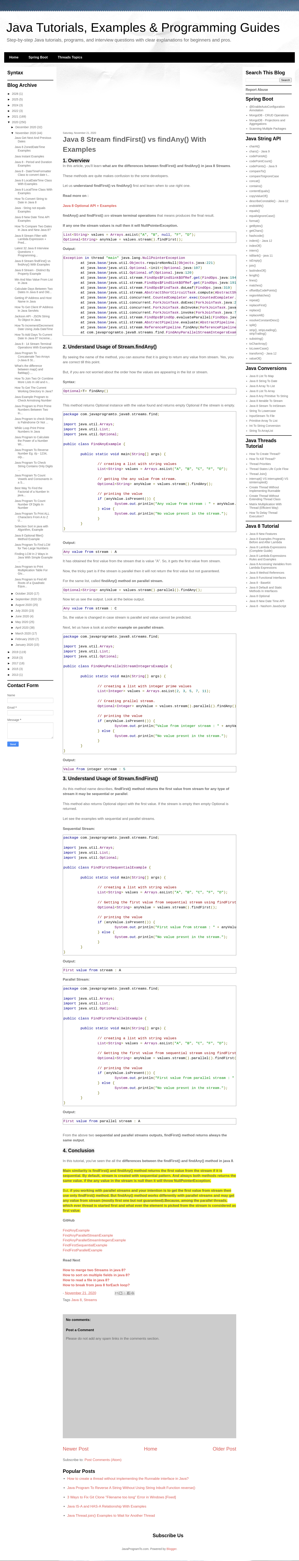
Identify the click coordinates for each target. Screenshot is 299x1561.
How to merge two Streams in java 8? (94, 1270)
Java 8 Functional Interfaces (267, 577)
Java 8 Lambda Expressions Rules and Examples (267, 557)
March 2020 (23, 633)
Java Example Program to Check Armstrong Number (33, 398)
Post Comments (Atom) (103, 1460)
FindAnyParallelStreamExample (88, 1235)
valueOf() (255, 358)
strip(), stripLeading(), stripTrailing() (263, 331)
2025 (15, 99)
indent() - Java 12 (260, 240)
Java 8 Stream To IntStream (267, 406)
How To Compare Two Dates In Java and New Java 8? (33, 228)
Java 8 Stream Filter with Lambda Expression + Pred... (31, 239)
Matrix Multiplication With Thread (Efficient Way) (265, 506)
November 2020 (26, 133)
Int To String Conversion (265, 425)
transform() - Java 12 (263, 353)
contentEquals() (259, 191)
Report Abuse (257, 89)
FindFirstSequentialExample (85, 1245)
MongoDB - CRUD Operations (269, 115)
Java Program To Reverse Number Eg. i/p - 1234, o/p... (32, 453)
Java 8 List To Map (261, 376)
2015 (15, 669)
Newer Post (76, 1449)
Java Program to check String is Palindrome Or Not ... (34, 420)
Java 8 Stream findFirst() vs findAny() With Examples (32, 262)
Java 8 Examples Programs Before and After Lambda (267, 540)
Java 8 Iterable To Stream (266, 401)
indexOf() (255, 245)
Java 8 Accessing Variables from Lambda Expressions (270, 565)
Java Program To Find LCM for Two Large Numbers (32, 546)
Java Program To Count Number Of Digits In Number (30, 504)
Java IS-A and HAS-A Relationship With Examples (106, 1506)
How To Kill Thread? (262, 459)
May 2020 (22, 622)
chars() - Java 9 (259, 151)
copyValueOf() (258, 196)
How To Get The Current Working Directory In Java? (34, 389)
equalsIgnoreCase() (262, 216)
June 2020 (22, 616)
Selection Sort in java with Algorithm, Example (31, 528)
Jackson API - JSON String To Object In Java (32, 318)
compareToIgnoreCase (264, 176)
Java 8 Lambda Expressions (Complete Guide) (267, 549)
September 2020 (26, 599)
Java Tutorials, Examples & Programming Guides (143, 27)
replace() (255, 310)
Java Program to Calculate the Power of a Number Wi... (32, 441)
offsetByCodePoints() (263, 290)
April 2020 (22, 627)
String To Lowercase (262, 411)
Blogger (171, 1549)
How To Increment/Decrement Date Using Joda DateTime (34, 327)
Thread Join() (258, 474)
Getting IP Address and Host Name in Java (33, 299)
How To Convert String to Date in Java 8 (31, 200)
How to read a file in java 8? (86, 1280)
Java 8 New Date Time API (266, 601)
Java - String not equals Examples (30, 209)
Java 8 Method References (266, 572)
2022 (15, 111)
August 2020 (24, 604)
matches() (255, 285)
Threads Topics (70, 57)
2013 (15, 674)
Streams (90, 1300)
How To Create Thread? (264, 454)
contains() (255, 186)
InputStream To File (262, 416)
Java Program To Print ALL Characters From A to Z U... (32, 517)
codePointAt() (258, 156)
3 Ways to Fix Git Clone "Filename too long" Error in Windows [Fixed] (121, 1497)
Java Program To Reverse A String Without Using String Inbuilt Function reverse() (131, 1488)
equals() (254, 211)
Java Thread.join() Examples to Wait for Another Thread (111, 1516)
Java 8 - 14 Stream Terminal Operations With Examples (34, 345)
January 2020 (24, 644)
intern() (254, 250)
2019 (15, 652)
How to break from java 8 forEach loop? (96, 1285)
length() (254, 275)
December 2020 (26, 127)
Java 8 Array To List (262, 386)
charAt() (254, 146)
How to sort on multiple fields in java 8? (96, 1275)
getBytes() (256, 226)
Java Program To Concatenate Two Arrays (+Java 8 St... (32, 356)
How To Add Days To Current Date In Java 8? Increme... (33, 336)
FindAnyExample (76, 1230)
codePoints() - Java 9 (263, 166)
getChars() (256, 230)
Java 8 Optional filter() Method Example (29, 537)
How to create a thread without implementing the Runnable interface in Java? (128, 1479)
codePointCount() (260, 161)
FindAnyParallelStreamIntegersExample (94, 1240)
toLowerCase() (259, 348)
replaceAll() (256, 315)
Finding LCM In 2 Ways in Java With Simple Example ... (34, 557)
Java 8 (76, 1300)
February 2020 (25, 639)
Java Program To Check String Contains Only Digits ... (34, 466)
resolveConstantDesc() (264, 320)
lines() (253, 280)
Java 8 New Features (263, 534)
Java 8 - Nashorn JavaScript (267, 606)
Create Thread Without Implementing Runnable (264, 489)
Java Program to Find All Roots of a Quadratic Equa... (31, 583)
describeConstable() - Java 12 (269, 201)
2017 (15, 663)
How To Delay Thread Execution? (263, 514)
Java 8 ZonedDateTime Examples (30, 148)
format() (254, 221)
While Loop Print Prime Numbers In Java (30, 429)
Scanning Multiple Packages (267, 128)
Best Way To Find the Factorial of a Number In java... (32, 491)
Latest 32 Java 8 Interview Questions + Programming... (32, 252)
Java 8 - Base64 (260, 582)
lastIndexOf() (257, 270)
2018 (15, 657)
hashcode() (256, 235)
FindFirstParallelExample (82, 1250)
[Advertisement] (149, 100)
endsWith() (256, 206)
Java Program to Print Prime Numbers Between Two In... (33, 409)
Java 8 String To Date (263, 381)
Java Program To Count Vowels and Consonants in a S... (33, 479)
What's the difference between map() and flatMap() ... (29, 369)
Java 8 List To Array (262, 391)
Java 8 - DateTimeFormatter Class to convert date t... (33, 173)
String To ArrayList (261, 430)
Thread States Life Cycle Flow (269, 469)
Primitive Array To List (263, 420)
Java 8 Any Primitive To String (268, 396)
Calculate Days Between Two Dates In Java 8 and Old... (34, 290)
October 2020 (24, 593)
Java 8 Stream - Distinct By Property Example (32, 271)
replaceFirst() (258, 305)
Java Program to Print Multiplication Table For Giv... (31, 570)
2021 (15, 116)
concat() (254, 181)
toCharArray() (258, 343)
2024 (15, 105)
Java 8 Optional (259, 596)
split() (253, 325)
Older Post (224, 1449)
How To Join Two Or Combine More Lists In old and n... (34, 380)
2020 (15, 122)
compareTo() (257, 171)
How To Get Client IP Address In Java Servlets (34, 308)
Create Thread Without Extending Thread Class (265, 497)
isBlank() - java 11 (261, 255)
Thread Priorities (260, 464)
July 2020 (22, 610)
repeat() (254, 300)
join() (252, 265)
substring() (256, 338)
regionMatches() (260, 295)
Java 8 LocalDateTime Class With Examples (33, 182)
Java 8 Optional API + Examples (90, 206)
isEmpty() (255, 260)
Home (13, 57)
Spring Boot (38, 57)
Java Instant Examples (29, 156)
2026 (15, 93)
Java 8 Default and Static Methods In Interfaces (265, 589)
